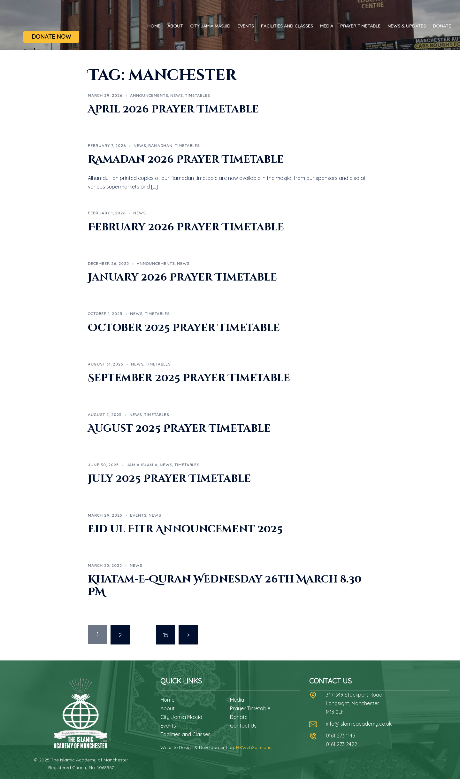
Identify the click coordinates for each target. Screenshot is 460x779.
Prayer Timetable (360, 26)
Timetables (197, 95)
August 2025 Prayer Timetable (179, 429)
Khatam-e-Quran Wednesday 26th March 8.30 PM (225, 585)
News (176, 95)
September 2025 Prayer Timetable (189, 378)
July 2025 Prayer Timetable (169, 479)
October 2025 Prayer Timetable (184, 328)
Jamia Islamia (141, 464)
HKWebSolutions (253, 747)
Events (245, 26)
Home (153, 26)
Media (326, 26)
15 (165, 634)
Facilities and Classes (287, 26)
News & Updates (406, 26)
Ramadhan (160, 145)
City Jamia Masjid (210, 26)
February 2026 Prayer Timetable (186, 227)
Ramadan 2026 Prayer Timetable (186, 159)
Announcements (149, 95)
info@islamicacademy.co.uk (359, 723)
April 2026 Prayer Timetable (173, 109)
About (175, 26)
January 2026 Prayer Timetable (182, 277)
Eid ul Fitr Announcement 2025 (185, 529)
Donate (442, 26)
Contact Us (243, 725)
